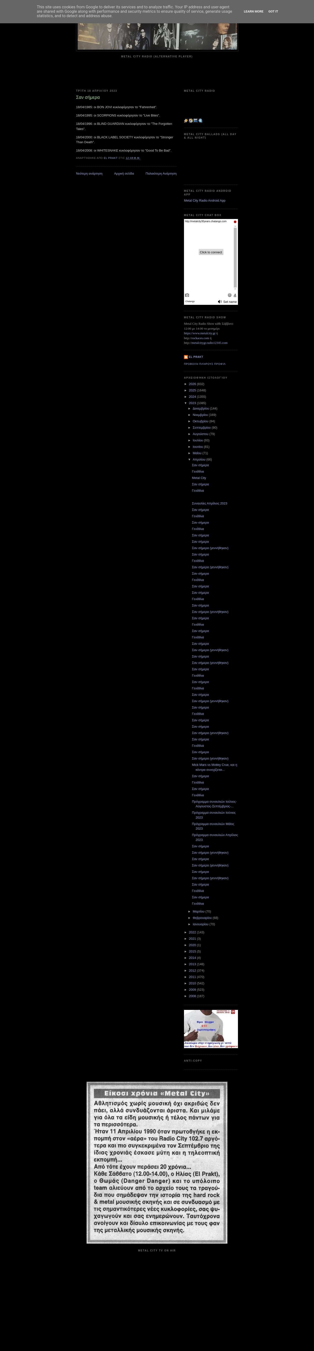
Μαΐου (197, 453)
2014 (193, 958)
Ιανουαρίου (201, 924)
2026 (193, 384)
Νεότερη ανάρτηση (89, 173)
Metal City (199, 478)
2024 (193, 397)
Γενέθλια (198, 471)
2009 (193, 989)
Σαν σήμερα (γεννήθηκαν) (210, 548)
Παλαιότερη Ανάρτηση (161, 173)
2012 (193, 970)
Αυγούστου (201, 434)
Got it (273, 11)
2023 (193, 403)
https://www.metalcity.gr (199, 333)
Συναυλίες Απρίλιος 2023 (209, 503)
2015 (193, 951)
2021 (193, 938)
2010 (193, 983)
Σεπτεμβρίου (202, 427)
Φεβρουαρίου (203, 918)
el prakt (196, 357)
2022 (193, 932)
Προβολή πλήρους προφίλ (205, 364)
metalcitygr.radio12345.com (210, 343)
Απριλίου (199, 459)
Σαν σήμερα (200, 465)
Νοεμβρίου (201, 415)
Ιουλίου (198, 440)
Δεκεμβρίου (201, 408)
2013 (193, 964)
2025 (193, 390)
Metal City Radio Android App (204, 200)
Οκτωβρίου (201, 421)
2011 (193, 977)
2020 (193, 945)
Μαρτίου (199, 911)
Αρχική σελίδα (124, 173)
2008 (193, 996)
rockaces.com (200, 338)
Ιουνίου (198, 447)
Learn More (253, 11)
